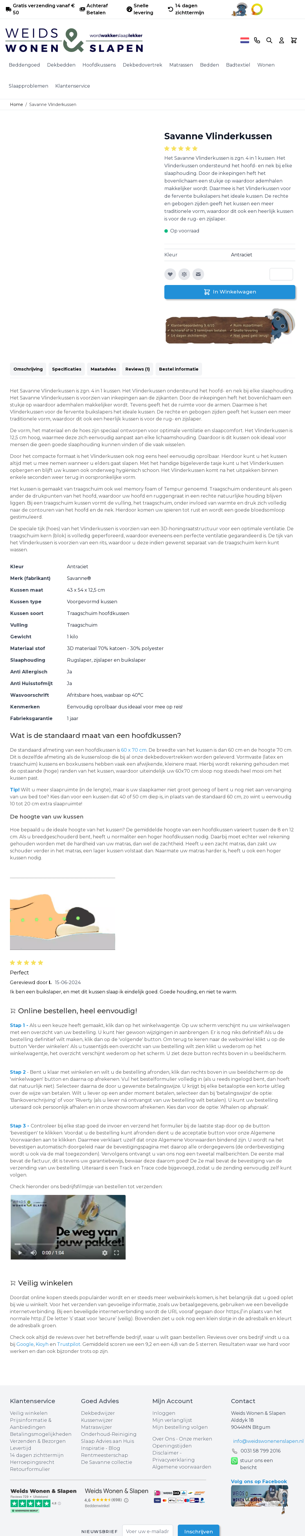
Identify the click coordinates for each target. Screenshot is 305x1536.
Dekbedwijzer (98, 1413)
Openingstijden (172, 1446)
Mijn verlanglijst (172, 1420)
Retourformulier (30, 1469)
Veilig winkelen (29, 1413)
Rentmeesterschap (104, 1455)
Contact (243, 1401)
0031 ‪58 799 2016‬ (260, 1451)
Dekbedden (61, 65)
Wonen (266, 65)
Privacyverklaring (173, 1460)
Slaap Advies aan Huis (107, 1441)
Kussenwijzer (97, 1420)
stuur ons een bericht (252, 1464)
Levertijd (20, 1448)
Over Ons (163, 1439)
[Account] (281, 40)
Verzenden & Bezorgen (38, 1441)
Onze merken (195, 1439)
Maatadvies (103, 369)
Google (25, 1344)
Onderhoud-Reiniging (109, 1434)
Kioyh (43, 1344)
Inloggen (163, 1413)
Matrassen (181, 65)
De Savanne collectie (106, 1462)
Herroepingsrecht (32, 1462)
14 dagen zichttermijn (37, 1455)
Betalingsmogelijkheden (41, 1434)
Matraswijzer (96, 1427)
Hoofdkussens (99, 65)
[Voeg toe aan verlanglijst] (170, 274)
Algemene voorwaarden (181, 1467)
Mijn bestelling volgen (180, 1427)
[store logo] (120, 40)
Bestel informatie (179, 369)
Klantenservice (72, 86)
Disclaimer (166, 1453)
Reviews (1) (137, 369)
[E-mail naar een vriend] (198, 274)
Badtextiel (238, 65)
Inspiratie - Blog (100, 1448)
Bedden (209, 65)
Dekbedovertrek (142, 65)
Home (16, 104)
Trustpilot (68, 1344)
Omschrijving (28, 369)
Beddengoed (24, 65)
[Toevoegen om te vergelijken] (184, 274)
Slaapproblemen (28, 86)
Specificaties (66, 369)
